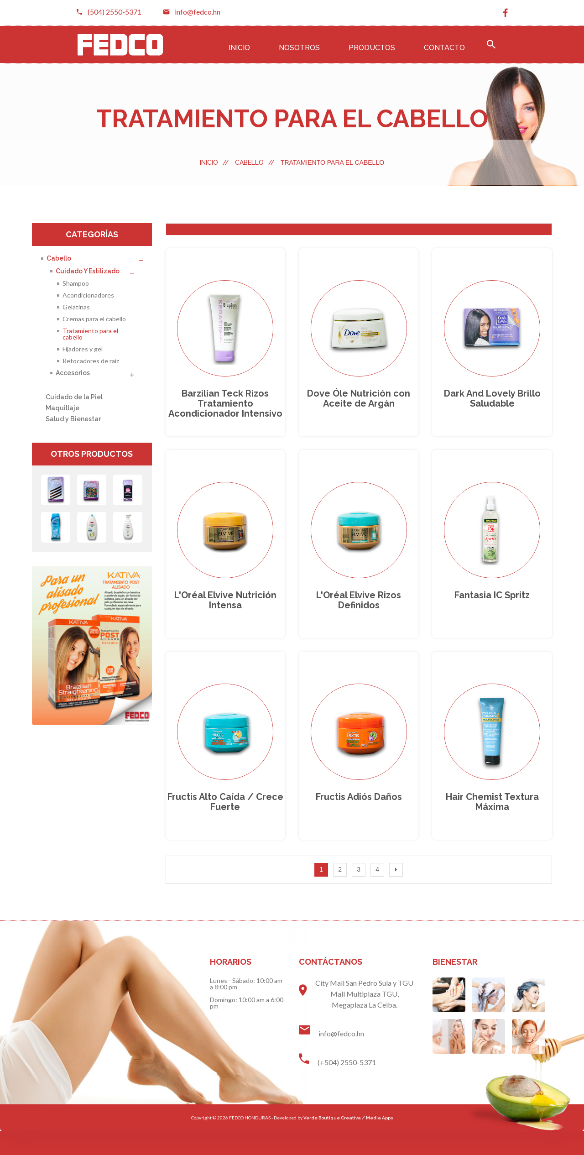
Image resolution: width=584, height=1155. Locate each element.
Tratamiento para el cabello (90, 334)
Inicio (239, 47)
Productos (372, 47)
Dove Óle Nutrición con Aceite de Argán (358, 406)
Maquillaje (62, 408)
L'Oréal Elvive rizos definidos (358, 615)
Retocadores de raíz (91, 361)
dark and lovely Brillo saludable (492, 406)
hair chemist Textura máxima (492, 825)
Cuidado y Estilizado (88, 271)
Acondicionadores (88, 295)
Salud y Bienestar (73, 419)
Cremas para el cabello (94, 319)
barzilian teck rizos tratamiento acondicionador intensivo (225, 411)
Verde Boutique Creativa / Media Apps (348, 1141)
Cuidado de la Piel (74, 397)
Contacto (444, 47)
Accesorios (73, 373)
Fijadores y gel (83, 349)
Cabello (255, 162)
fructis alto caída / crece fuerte (225, 825)
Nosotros (299, 47)
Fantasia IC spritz (492, 610)
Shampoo (76, 283)
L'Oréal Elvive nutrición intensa (225, 615)
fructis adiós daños (359, 820)
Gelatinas (76, 307)
